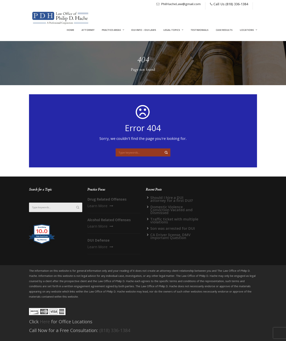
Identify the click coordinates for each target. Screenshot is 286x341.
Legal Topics (171, 30)
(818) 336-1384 (114, 330)
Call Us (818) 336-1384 (230, 4)
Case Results (224, 30)
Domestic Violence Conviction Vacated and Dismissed (171, 209)
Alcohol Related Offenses (109, 220)
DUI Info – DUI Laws (143, 30)
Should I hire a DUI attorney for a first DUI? (171, 199)
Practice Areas (111, 30)
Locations (247, 30)
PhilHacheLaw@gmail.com (181, 4)
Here (45, 321)
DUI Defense (98, 240)
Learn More (100, 205)
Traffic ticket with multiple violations (174, 220)
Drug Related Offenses (107, 199)
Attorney (88, 30)
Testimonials (199, 30)
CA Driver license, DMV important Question (170, 236)
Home (70, 30)
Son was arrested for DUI (172, 228)
